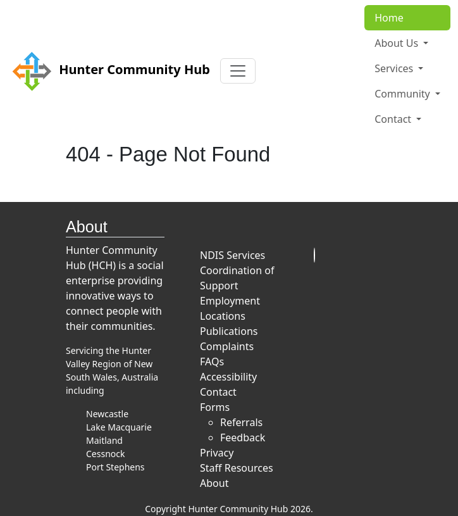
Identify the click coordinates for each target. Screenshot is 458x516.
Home (389, 18)
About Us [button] (397, 43)
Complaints (227, 346)
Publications (228, 331)
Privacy (216, 453)
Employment (230, 301)
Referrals (241, 422)
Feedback (242, 437)
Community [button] (403, 94)
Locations (222, 316)
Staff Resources (236, 468)
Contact (218, 392)
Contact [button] (394, 119)
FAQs (212, 361)
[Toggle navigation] (238, 71)
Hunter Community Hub (109, 71)
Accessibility (228, 377)
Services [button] (395, 68)
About (214, 483)
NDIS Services (232, 255)
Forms (215, 407)
